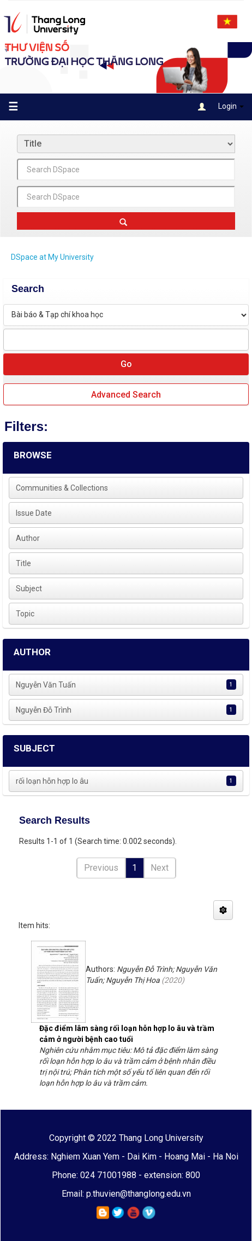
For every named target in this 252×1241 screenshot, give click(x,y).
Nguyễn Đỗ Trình (43, 710)
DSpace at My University (52, 257)
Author (28, 538)
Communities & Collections (62, 487)
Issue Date (34, 513)
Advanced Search (126, 394)
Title (23, 563)
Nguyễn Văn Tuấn (46, 684)
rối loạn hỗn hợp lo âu (52, 781)
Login (221, 107)
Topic (25, 613)
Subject (29, 588)
